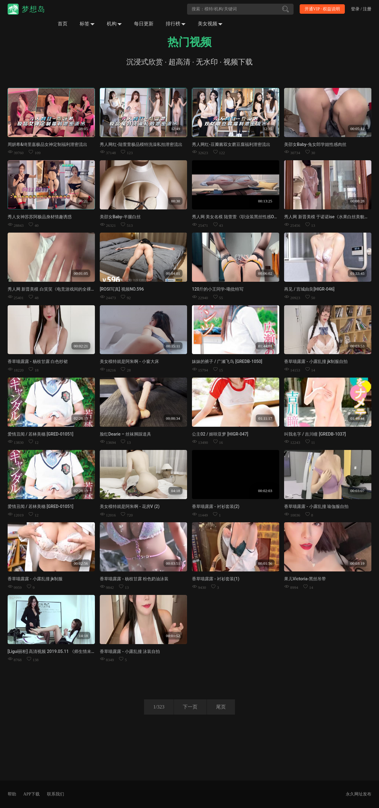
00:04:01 (173, 273)
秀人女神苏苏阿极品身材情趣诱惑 (40, 216)
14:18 (83, 635)
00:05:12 (357, 128)
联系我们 (55, 794)
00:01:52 (173, 635)
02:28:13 (81, 418)
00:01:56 (265, 563)
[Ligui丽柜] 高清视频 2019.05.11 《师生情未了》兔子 (58, 651)
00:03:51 (173, 563)
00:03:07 (357, 490)
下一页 (190, 706)
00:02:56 (81, 563)
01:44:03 (265, 345)
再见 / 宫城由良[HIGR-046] (309, 289)
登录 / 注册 (361, 9)
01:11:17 (265, 418)
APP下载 (31, 794)
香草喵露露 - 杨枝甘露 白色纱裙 (38, 361)
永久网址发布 (358, 794)
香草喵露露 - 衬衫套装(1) (215, 578)
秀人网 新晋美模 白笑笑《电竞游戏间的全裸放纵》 (56, 289)
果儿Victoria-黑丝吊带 (305, 578)
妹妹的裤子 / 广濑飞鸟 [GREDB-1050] (227, 361)
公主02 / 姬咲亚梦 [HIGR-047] (220, 434)
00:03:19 (357, 563)
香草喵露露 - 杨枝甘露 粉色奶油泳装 (134, 578)
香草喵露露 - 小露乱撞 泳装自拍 (130, 651)
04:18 (175, 490)
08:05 (83, 128)
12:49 (175, 128)
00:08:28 (357, 201)
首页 (62, 23)
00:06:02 (265, 273)
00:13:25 (265, 201)
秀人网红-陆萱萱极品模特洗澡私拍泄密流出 (141, 144)
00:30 (175, 201)
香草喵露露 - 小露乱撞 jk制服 (35, 578)
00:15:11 (173, 345)
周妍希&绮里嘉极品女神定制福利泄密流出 (47, 144)
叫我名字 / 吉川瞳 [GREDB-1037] (315, 434)
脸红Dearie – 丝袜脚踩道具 (125, 434)
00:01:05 (81, 273)
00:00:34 (173, 418)
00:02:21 (81, 345)
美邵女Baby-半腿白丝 (120, 216)
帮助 (12, 794)
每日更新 (143, 23)
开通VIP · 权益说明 (322, 9)
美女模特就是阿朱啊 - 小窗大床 (129, 361)
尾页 (221, 706)
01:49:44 (357, 418)
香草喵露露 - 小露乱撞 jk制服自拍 (316, 361)
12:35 (267, 128)
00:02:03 (265, 490)
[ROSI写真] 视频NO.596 (122, 289)
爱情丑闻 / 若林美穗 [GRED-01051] (40, 434)
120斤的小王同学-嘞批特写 (218, 289)
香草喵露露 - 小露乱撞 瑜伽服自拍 (316, 506)
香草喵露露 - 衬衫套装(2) (215, 506)
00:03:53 (357, 345)
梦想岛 (33, 9)
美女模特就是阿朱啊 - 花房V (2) (130, 506)
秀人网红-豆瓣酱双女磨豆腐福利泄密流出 (231, 144)
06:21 (83, 201)
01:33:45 (357, 273)
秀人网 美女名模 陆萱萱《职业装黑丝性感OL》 (236, 216)
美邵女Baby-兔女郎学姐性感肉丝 (315, 144)
